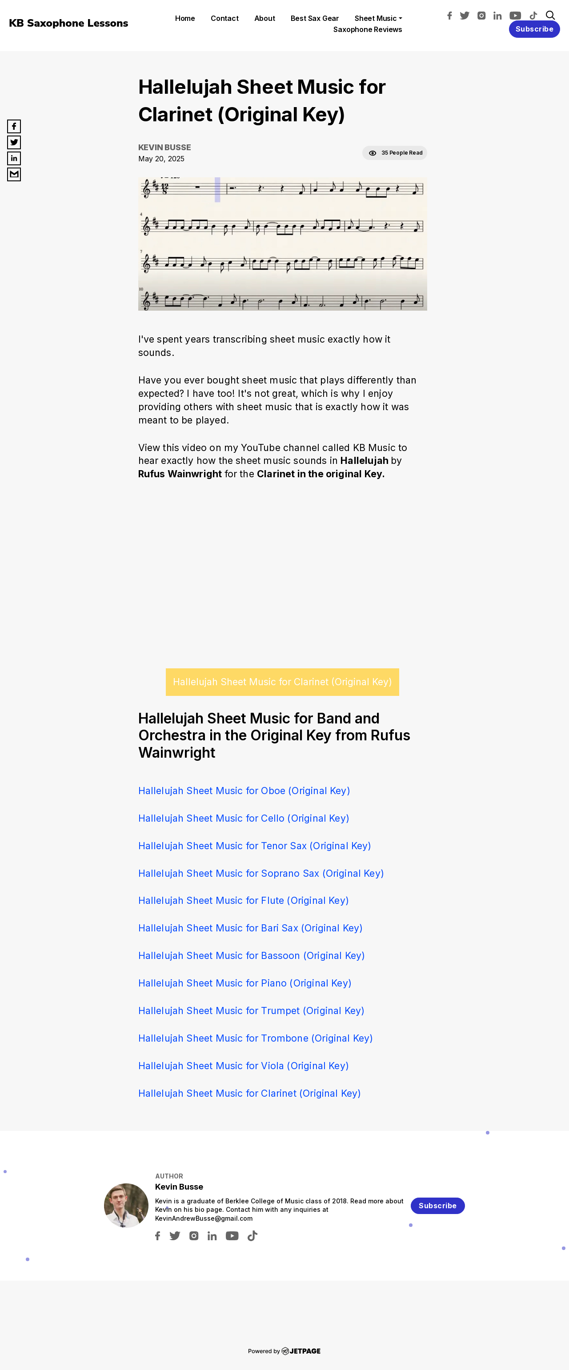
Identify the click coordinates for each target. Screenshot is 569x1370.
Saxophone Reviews (367, 29)
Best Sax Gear (315, 18)
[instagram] (484, 15)
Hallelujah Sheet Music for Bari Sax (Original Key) (250, 928)
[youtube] (517, 15)
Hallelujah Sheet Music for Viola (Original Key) (243, 1065)
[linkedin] (500, 15)
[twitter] (467, 15)
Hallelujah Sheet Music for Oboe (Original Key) (244, 790)
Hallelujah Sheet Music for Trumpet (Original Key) (251, 1010)
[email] (14, 174)
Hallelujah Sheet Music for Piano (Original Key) (245, 983)
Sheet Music (376, 18)
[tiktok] (536, 15)
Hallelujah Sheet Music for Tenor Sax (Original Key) (255, 845)
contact (225, 18)
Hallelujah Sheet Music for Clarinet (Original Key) (282, 681)
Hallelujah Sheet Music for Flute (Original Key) (243, 900)
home (185, 18)
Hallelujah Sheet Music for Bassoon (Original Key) (251, 955)
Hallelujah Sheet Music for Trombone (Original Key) (255, 1038)
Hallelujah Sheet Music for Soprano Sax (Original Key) (261, 873)
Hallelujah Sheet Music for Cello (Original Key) (243, 818)
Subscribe (535, 28)
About (264, 18)
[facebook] (452, 15)
